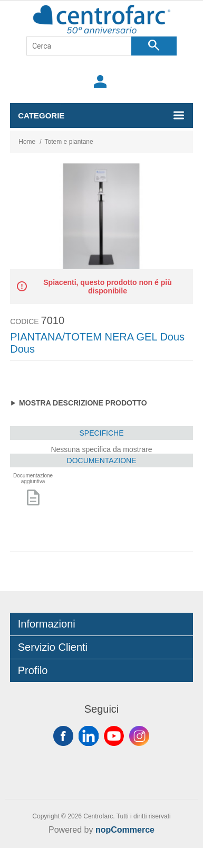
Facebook (63, 736)
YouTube (114, 736)
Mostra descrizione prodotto (83, 403)
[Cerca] (79, 46)
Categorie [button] (41, 115)
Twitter (89, 736)
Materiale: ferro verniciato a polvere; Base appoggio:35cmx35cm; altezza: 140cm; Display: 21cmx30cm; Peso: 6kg (101, 402)
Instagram (139, 736)
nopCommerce (124, 829)
